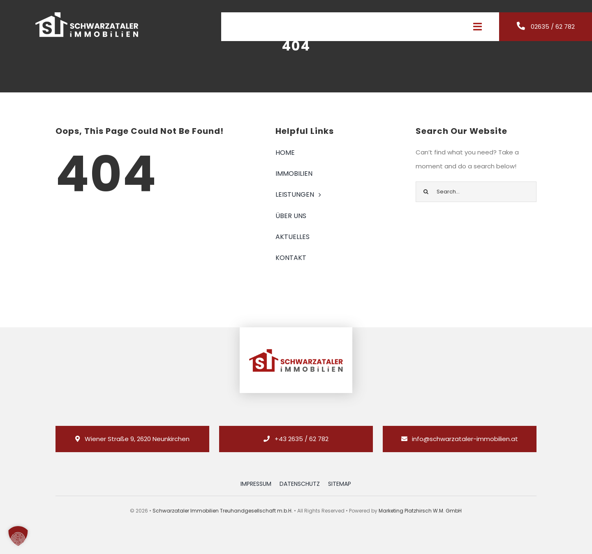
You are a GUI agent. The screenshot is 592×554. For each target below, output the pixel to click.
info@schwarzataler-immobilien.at (465, 438)
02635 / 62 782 (553, 26)
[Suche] (426, 192)
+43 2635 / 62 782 (301, 438)
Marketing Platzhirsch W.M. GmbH (420, 510)
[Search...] (476, 192)
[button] (18, 536)
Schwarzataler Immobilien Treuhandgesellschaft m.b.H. (223, 510)
